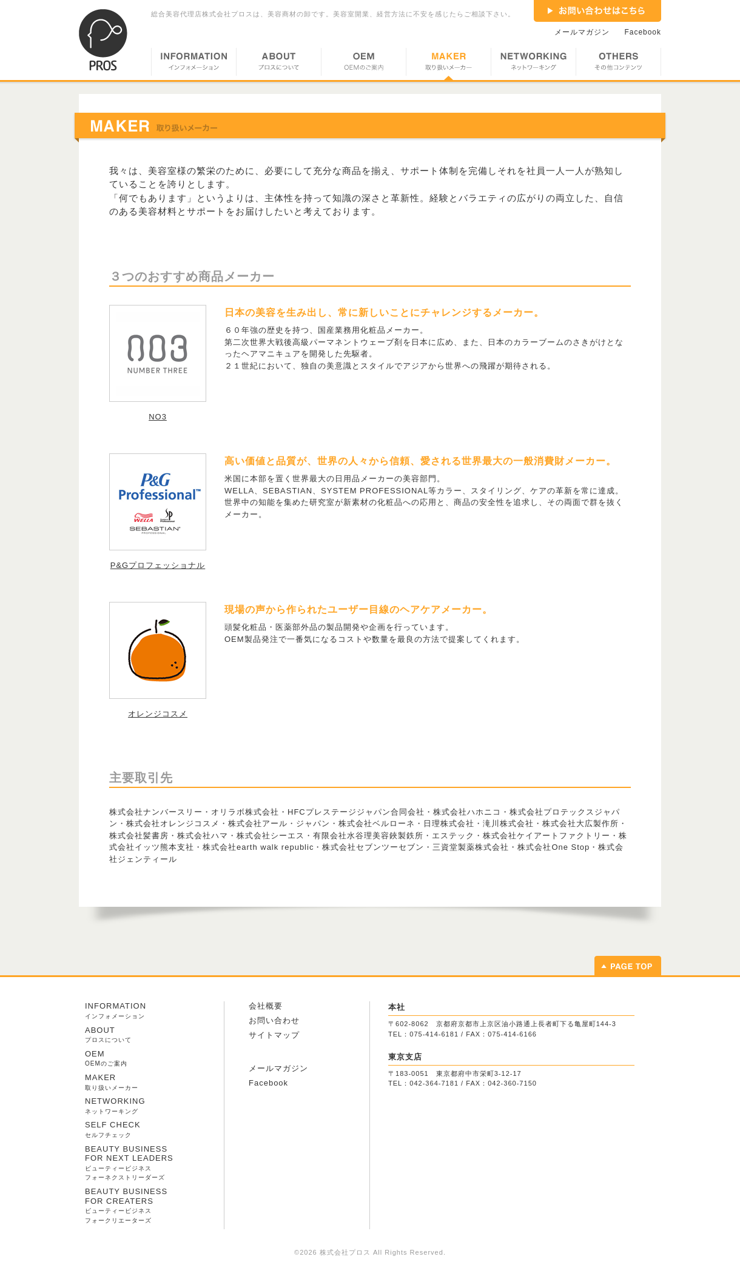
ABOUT (278, 64)
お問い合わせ (274, 1020)
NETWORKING (533, 64)
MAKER (448, 64)
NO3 (158, 416)
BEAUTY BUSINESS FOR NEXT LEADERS (129, 1162)
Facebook (643, 32)
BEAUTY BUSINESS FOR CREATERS (126, 1205)
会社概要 (266, 1005)
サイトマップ (274, 1035)
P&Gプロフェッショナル (157, 565)
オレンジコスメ (157, 713)
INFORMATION (193, 64)
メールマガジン (582, 32)
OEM (363, 64)
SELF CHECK (113, 1129)
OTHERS (618, 64)
